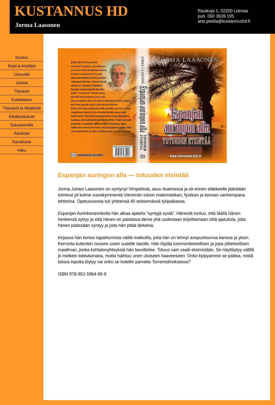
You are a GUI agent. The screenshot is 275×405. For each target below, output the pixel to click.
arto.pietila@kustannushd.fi (224, 21)
